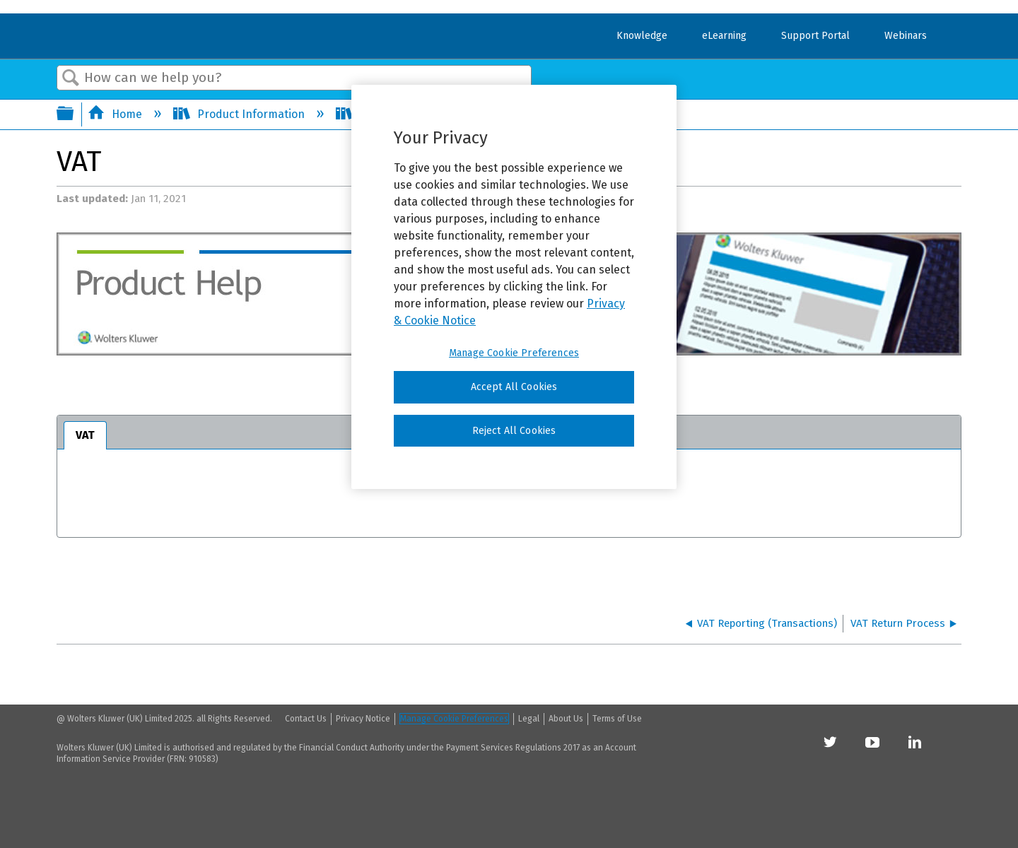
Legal (528, 719)
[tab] (85, 435)
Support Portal (815, 36)
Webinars (905, 36)
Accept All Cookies (514, 387)
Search (71, 78)
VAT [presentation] (85, 435)
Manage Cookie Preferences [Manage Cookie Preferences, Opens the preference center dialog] (514, 353)
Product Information (240, 114)
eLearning (724, 36)
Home (116, 114)
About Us (566, 719)
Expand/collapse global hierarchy (74, 114)
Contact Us (306, 719)
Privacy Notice (363, 719)
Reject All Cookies (514, 431)
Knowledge (641, 36)
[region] (514, 287)
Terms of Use (617, 719)
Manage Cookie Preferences (454, 719)
